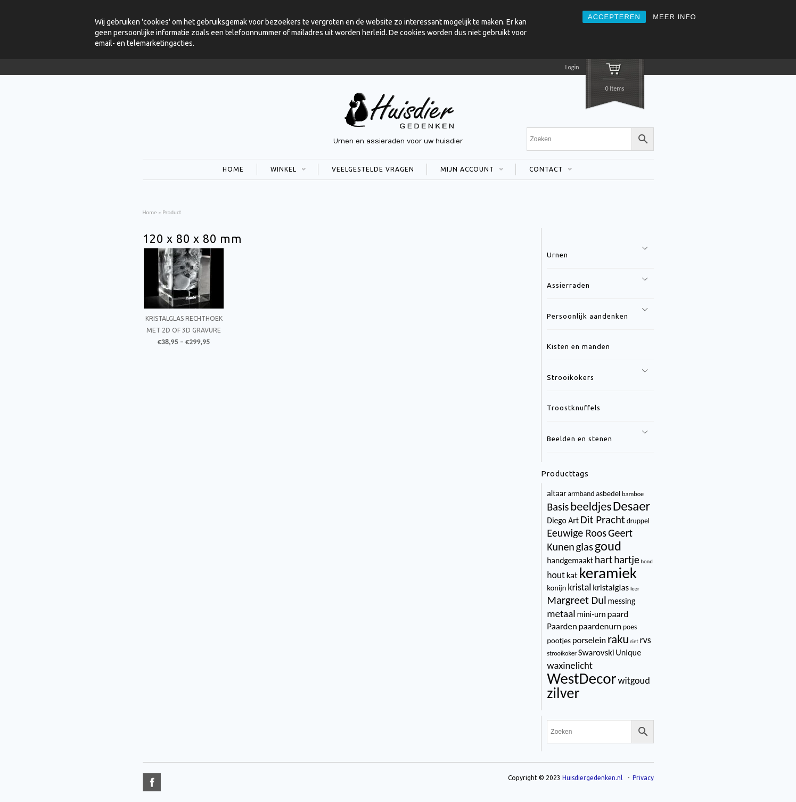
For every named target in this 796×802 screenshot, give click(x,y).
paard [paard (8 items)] (618, 614)
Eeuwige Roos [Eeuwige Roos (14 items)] (576, 532)
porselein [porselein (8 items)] (589, 640)
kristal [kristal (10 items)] (579, 587)
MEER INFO (674, 17)
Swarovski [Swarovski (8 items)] (596, 652)
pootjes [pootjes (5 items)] (559, 640)
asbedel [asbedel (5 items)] (608, 493)
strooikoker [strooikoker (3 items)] (562, 653)
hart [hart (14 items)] (604, 559)
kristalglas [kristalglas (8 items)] (611, 587)
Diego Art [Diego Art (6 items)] (563, 520)
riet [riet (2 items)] (634, 641)
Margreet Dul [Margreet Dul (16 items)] (576, 600)
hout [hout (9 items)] (556, 575)
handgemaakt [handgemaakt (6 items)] (570, 560)
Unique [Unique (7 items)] (628, 652)
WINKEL (281, 170)
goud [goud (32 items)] (608, 546)
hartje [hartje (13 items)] (626, 559)
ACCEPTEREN (614, 17)
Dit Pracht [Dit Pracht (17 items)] (602, 519)
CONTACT (543, 170)
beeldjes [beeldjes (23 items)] (590, 506)
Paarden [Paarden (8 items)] (562, 626)
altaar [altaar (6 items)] (556, 493)
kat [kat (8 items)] (572, 575)
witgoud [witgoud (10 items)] (634, 680)
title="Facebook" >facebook (152, 782)
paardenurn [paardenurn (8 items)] (600, 626)
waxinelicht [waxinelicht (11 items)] (570, 665)
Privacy (643, 777)
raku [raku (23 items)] (618, 638)
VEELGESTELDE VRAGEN (373, 169)
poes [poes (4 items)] (630, 626)
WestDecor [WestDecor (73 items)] (581, 678)
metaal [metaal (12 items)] (561, 613)
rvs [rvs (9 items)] (645, 640)
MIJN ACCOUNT (465, 170)
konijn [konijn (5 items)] (556, 588)
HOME (233, 169)
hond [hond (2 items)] (646, 561)
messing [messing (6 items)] (622, 601)
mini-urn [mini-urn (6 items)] (591, 614)
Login (572, 67)
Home (150, 212)
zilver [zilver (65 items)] (563, 693)
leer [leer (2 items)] (634, 588)
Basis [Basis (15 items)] (558, 506)
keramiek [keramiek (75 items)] (608, 572)
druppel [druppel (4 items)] (638, 520)
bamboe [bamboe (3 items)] (633, 494)
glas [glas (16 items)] (584, 547)
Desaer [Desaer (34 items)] (631, 506)
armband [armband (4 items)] (581, 493)
